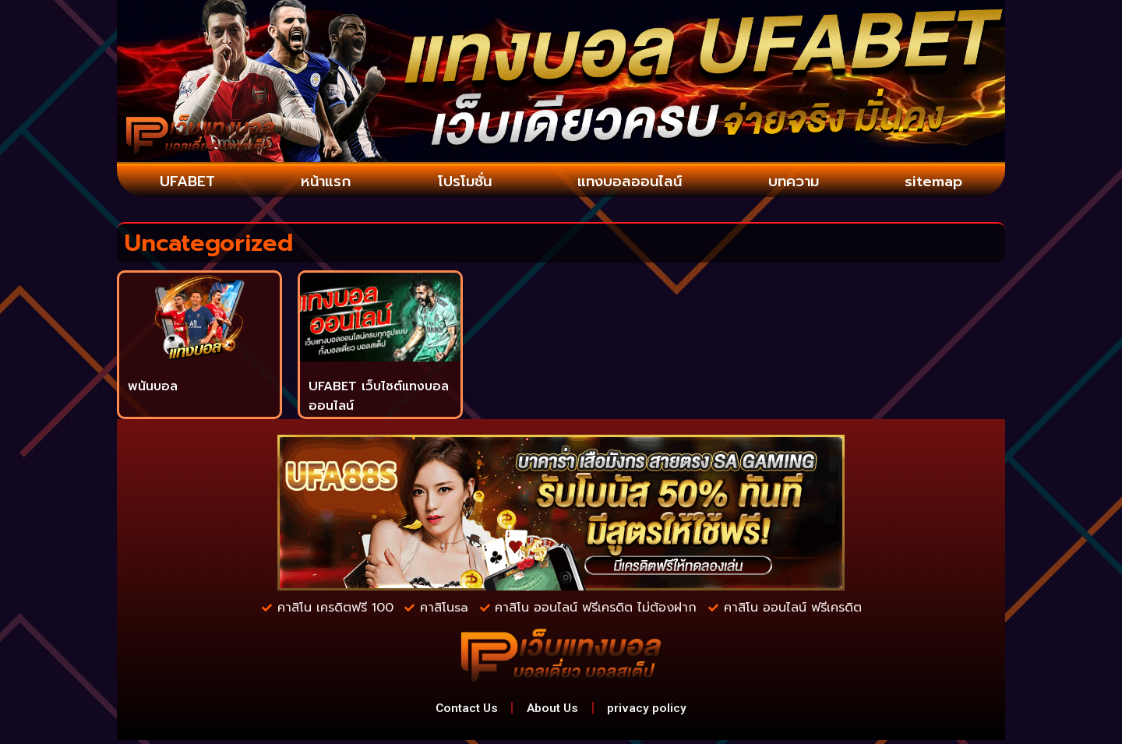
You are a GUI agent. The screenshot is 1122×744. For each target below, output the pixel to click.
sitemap (934, 182)
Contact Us (462, 710)
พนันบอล (153, 387)
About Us (554, 710)
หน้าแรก (323, 182)
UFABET (186, 182)
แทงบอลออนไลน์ (629, 182)
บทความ (795, 182)
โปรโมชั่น (461, 182)
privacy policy (653, 710)
